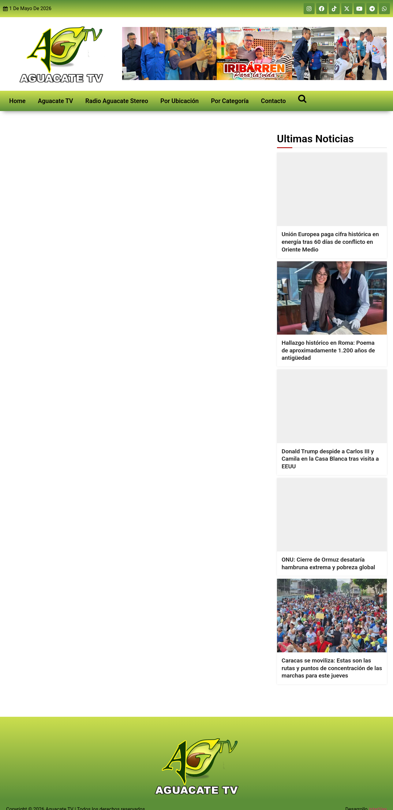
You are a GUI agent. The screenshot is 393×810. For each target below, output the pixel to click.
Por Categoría (230, 101)
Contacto (273, 101)
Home (17, 101)
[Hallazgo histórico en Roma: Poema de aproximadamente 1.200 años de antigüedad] (332, 297)
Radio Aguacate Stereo (116, 101)
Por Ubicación (179, 101)
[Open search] (302, 98)
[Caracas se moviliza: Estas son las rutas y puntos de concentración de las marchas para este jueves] (332, 615)
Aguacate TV (55, 101)
